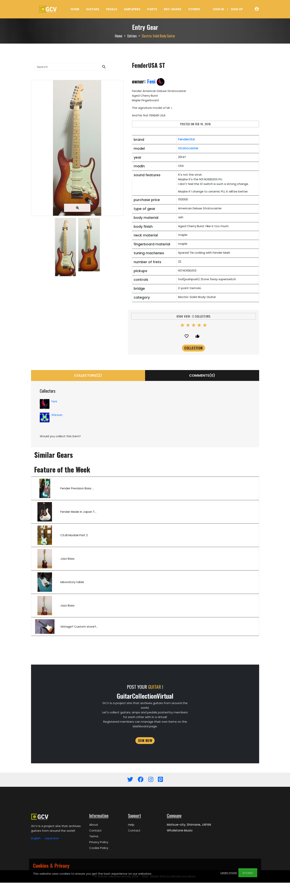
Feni (155, 81)
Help (131, 825)
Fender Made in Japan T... (78, 512)
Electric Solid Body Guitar (158, 35)
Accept (247, 873)
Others (194, 9)
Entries (132, 35)
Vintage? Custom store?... (79, 626)
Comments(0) (202, 375)
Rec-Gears (172, 9)
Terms (93, 837)
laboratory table (72, 582)
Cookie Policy (98, 848)
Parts (152, 9)
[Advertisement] (77, 313)
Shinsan (56, 415)
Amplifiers (132, 9)
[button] (104, 67)
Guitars (92, 9)
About (93, 825)
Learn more (229, 873)
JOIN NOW (145, 740)
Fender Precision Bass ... (77, 488)
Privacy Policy (98, 842)
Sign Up (237, 9)
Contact (95, 831)
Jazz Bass (67, 558)
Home (75, 9)
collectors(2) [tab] (88, 375)
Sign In (218, 9)
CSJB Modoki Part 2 (74, 535)
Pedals (111, 9)
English (36, 839)
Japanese (51, 839)
